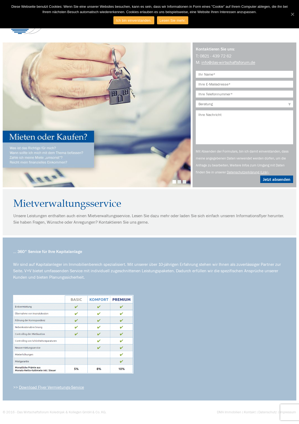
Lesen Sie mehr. (173, 20)
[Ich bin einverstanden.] (292, 14)
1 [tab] (174, 182)
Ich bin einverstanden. (134, 20)
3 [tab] (184, 182)
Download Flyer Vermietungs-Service (51, 387)
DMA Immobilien (229, 412)
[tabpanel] (97, 114)
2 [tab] (179, 182)
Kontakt (250, 412)
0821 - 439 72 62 (215, 55)
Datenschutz (267, 412)
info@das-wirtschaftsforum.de (228, 62)
